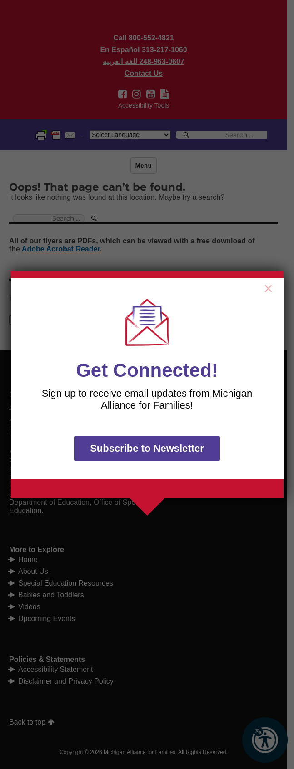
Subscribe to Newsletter (147, 448)
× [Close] (268, 286)
